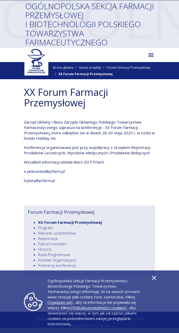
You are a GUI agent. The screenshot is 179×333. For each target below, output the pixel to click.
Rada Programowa (54, 254)
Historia (44, 249)
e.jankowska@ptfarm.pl (44, 171)
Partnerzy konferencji (57, 265)
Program (45, 227)
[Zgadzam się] (60, 302)
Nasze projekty (90, 67)
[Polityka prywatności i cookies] (98, 307)
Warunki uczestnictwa (57, 233)
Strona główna (63, 67)
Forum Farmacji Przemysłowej (128, 67)
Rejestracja (47, 238)
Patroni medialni (52, 243)
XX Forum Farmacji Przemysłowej (70, 222)
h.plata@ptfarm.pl (39, 180)
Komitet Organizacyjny (57, 260)
